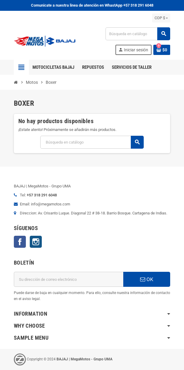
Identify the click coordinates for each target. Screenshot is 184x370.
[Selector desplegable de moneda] (161, 18)
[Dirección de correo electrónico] (68, 279)
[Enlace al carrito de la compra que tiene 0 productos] (161, 50)
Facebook (20, 242)
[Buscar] (138, 33)
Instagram (36, 242)
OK (146, 279)
